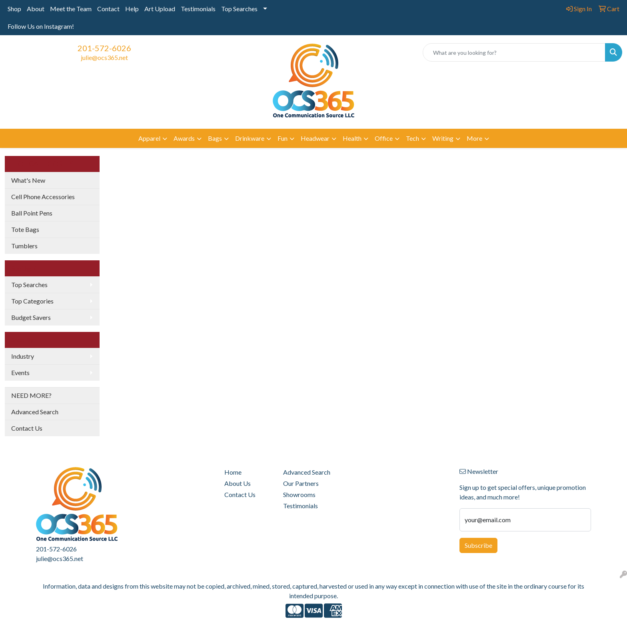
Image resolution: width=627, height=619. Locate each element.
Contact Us (26, 428)
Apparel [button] (149, 138)
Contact (108, 8)
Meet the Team (71, 8)
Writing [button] (442, 138)
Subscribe (478, 545)
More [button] (474, 138)
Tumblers (24, 246)
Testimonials (198, 8)
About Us (237, 483)
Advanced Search (34, 411)
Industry (22, 356)
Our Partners (301, 483)
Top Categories (32, 301)
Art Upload (159, 8)
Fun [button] (283, 138)
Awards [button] (184, 138)
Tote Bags (25, 229)
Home (233, 472)
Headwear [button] (315, 138)
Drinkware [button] (249, 138)
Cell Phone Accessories (43, 196)
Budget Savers (31, 317)
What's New (28, 180)
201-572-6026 (104, 48)
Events (20, 372)
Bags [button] (215, 138)
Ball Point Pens (31, 213)
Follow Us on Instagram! (41, 26)
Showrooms (299, 494)
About (35, 8)
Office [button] (384, 138)
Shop (14, 8)
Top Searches (239, 8)
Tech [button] (412, 138)
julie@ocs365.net (104, 57)
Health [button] (352, 138)
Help (132, 8)
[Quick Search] (514, 52)
